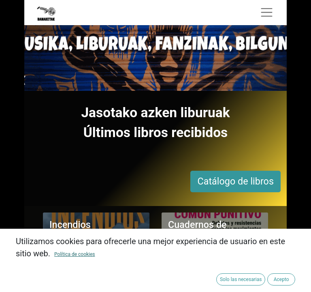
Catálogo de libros (235, 181)
